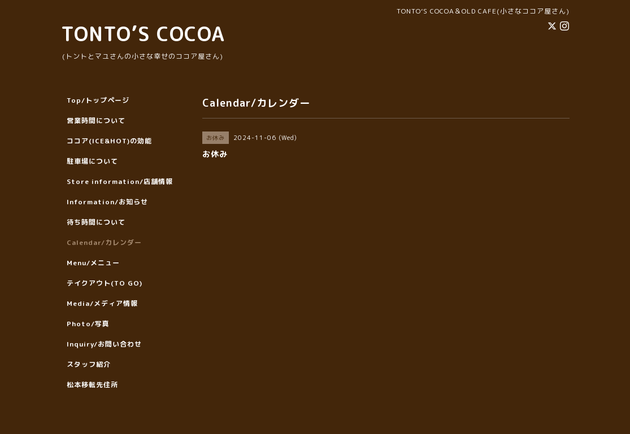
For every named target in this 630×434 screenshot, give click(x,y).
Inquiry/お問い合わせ (104, 344)
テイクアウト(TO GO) (104, 283)
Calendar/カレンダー (104, 242)
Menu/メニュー (93, 263)
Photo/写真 (88, 323)
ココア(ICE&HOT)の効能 (109, 141)
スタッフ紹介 (89, 364)
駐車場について (92, 161)
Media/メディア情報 (102, 303)
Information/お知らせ (107, 202)
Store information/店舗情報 (120, 181)
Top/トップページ (98, 100)
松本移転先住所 (92, 384)
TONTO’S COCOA (143, 33)
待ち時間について (96, 222)
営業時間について (96, 120)
